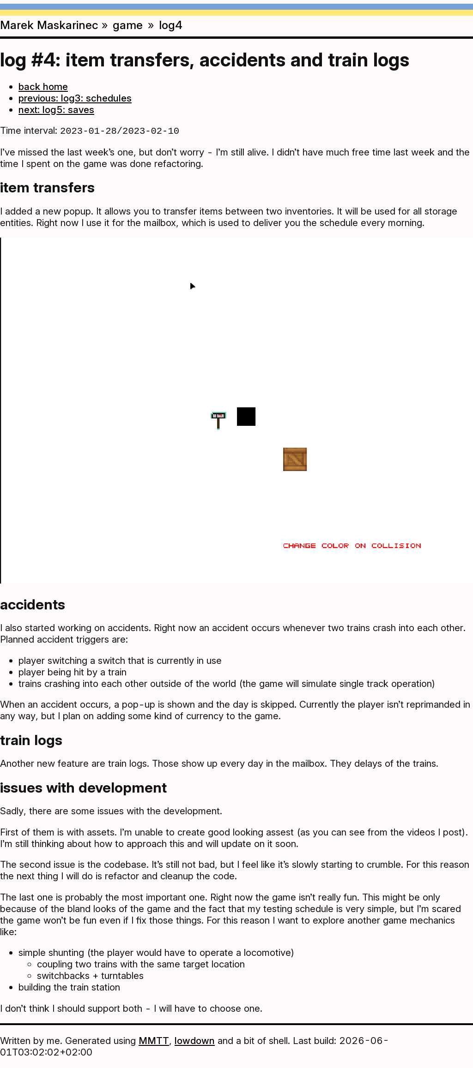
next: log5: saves (56, 109)
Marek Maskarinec (49, 25)
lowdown (195, 1041)
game (128, 25)
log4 (170, 25)
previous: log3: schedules (75, 98)
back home (43, 86)
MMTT (154, 1041)
